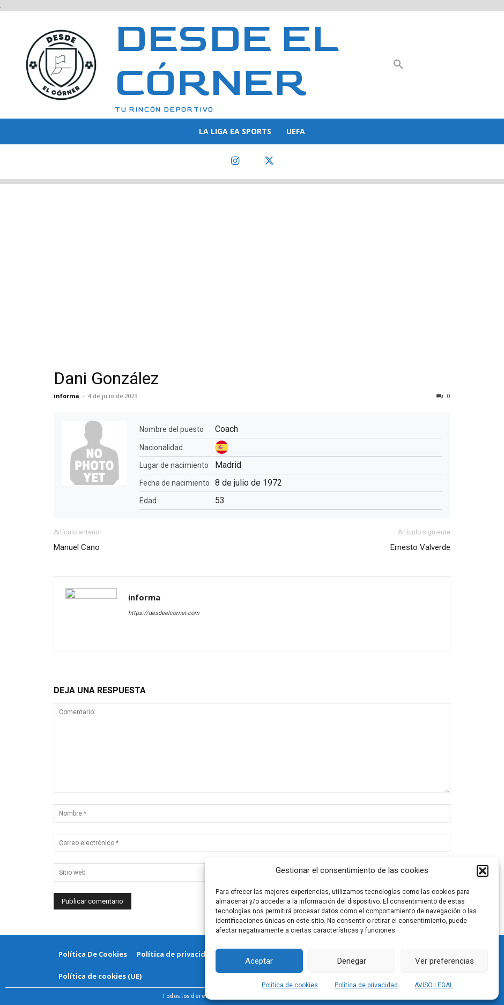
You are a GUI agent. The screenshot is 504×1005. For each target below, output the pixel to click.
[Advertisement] (252, 259)
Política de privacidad (366, 985)
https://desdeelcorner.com (163, 613)
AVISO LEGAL (433, 985)
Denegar (351, 961)
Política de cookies (290, 985)
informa (66, 396)
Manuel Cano (77, 547)
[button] (482, 870)
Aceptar (259, 961)
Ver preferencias (444, 961)
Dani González (106, 378)
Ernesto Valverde (420, 547)
